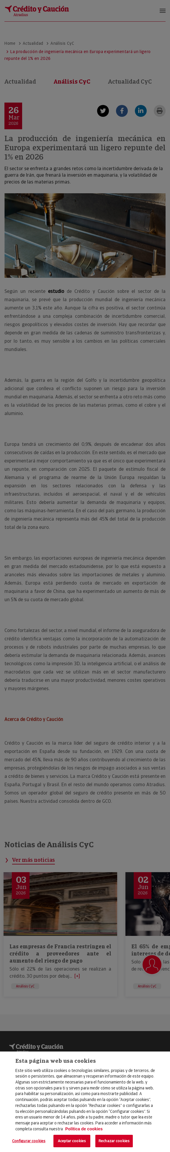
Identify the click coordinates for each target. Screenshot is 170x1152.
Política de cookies (84, 1129)
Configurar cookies (28, 1140)
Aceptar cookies (72, 1140)
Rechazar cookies (114, 1140)
